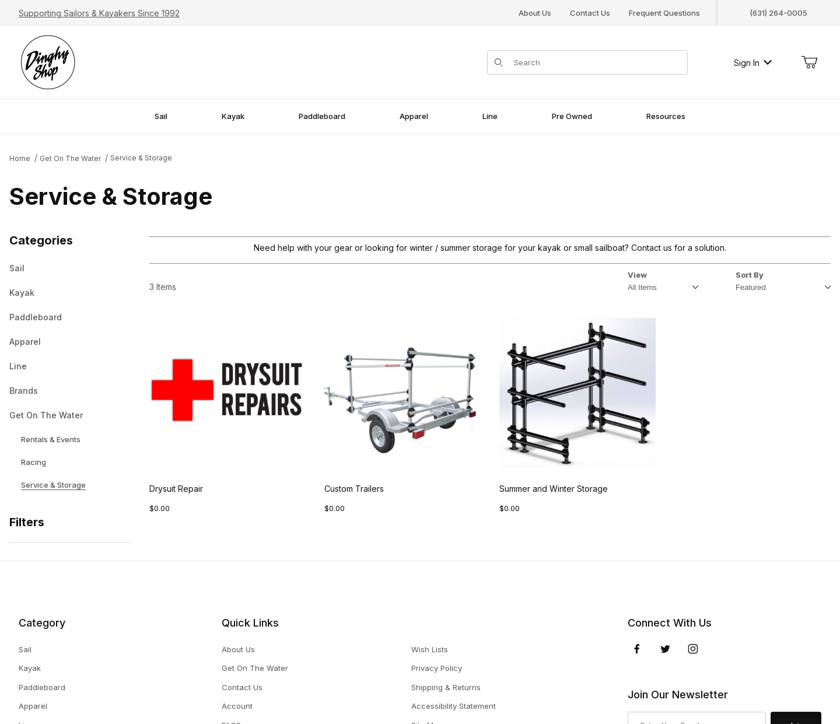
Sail (16, 268)
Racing (27, 462)
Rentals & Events (44, 439)
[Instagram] (693, 648)
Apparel (25, 342)
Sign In (753, 63)
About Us (535, 13)
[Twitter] (665, 648)
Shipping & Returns (446, 687)
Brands (23, 391)
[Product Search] (597, 62)
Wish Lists (429, 649)
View (637, 274)
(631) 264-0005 (778, 13)
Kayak (21, 293)
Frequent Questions (664, 13)
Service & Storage (141, 157)
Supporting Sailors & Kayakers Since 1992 (99, 13)
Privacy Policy (436, 668)
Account (237, 706)
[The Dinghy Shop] (48, 62)
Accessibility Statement (453, 706)
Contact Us (590, 13)
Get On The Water (70, 158)
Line (18, 366)
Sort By (750, 275)
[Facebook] (637, 648)
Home (19, 158)
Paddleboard (35, 317)
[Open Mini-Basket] (809, 62)
